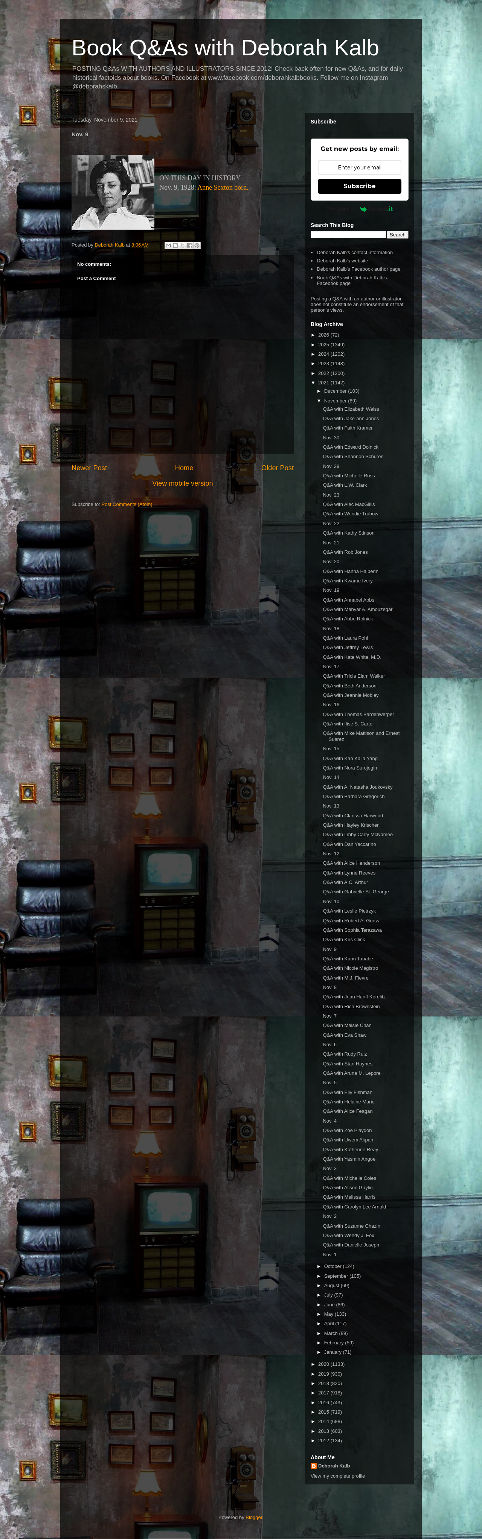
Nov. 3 (330, 1168)
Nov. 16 (331, 704)
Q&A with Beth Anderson (349, 686)
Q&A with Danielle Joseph (351, 1245)
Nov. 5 (330, 1082)
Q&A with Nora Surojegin (350, 768)
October (333, 1266)
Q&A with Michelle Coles (349, 1178)
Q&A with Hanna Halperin (350, 571)
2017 (324, 1393)
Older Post (277, 468)
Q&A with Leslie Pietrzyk (349, 911)
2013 (324, 1431)
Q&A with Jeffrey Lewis (348, 647)
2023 (324, 363)
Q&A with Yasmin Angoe (349, 1159)
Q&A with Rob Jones (345, 552)
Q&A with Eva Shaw (344, 1035)
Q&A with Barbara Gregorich (353, 796)
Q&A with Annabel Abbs (348, 600)
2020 (324, 1364)
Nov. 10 (331, 901)
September (336, 1276)
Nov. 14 (331, 777)
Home (184, 468)
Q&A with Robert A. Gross (351, 920)
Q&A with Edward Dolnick (350, 447)
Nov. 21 (331, 543)
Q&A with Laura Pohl (345, 638)
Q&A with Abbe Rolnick (348, 619)
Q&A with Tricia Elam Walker (354, 676)
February (334, 1342)
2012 (324, 1440)
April (330, 1323)
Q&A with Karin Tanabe (348, 958)
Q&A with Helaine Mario (348, 1102)
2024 (324, 354)
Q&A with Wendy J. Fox (348, 1235)
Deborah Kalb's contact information (355, 252)
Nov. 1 (330, 1254)
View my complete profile (338, 1476)
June (330, 1304)
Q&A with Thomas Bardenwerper (358, 714)
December (336, 391)
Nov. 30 (331, 437)
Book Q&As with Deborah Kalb (225, 47)
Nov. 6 (330, 1044)
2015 (324, 1412)
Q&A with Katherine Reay (350, 1149)
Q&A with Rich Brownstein (351, 1006)
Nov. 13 (331, 806)
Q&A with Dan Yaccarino (349, 844)
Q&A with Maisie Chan (347, 1025)
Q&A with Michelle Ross (349, 475)
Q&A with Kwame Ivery (347, 581)
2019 (324, 1374)
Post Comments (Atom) (127, 504)
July (329, 1295)
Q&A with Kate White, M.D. (352, 657)
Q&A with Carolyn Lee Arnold (354, 1207)
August (332, 1285)
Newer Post (89, 468)
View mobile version (182, 483)
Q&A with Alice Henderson (351, 863)
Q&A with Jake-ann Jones (351, 418)
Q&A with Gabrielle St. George (356, 891)
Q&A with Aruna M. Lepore (351, 1073)
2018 (324, 1383)
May (329, 1314)
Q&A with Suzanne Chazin (351, 1226)
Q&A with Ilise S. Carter (348, 724)
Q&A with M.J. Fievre (345, 978)
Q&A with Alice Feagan (347, 1111)
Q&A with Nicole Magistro (350, 968)
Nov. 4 (330, 1121)
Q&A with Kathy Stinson (348, 533)
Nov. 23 (331, 495)
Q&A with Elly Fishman (347, 1092)
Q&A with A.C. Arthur (345, 882)
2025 (324, 344)
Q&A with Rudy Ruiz (345, 1054)
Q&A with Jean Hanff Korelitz (354, 997)
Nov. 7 (330, 1016)
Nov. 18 (331, 628)
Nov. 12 (331, 853)
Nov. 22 (331, 523)
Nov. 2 (330, 1216)
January (333, 1352)
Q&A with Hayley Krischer (350, 825)
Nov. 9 (330, 949)
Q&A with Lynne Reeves (349, 873)
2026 (324, 335)
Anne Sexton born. (222, 187)
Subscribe (359, 186)
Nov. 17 (331, 666)
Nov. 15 (331, 748)
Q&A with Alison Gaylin (347, 1187)
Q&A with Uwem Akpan (348, 1140)
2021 (324, 383)
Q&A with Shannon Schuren (353, 456)
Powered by (359, 209)
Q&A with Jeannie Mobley (350, 695)
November (336, 401)
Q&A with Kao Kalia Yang (350, 758)
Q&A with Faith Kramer (347, 428)
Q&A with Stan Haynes (347, 1064)
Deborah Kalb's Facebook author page (358, 269)
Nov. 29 (331, 466)
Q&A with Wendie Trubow (350, 514)
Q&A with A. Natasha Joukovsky (357, 787)
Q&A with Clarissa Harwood (353, 815)
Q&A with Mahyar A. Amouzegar (357, 609)
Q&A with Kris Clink (344, 939)
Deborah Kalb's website (342, 261)
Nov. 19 (331, 590)
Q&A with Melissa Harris (349, 1197)
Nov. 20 (331, 561)
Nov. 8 (330, 987)
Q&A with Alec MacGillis (349, 504)
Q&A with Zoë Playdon (347, 1130)
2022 (324, 373)
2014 (324, 1421)
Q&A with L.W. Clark (345, 485)
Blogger (254, 1517)
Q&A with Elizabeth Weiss (351, 409)
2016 (324, 1402)
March (331, 1333)
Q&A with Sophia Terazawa (352, 930)
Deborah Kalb (334, 1466)
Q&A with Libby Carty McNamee (358, 834)
